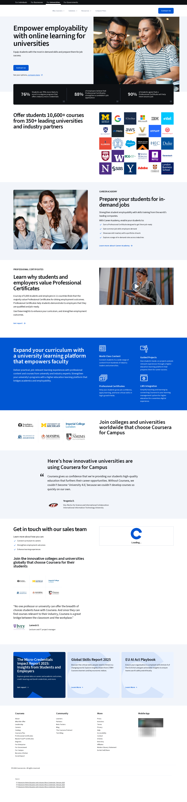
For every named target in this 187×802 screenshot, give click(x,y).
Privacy (99, 727)
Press (99, 719)
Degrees (18, 741)
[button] (58, 11)
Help (98, 730)
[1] (64, 101)
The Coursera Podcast (64, 730)
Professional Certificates (24, 736)
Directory (100, 741)
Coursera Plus (20, 733)
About (17, 719)
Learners (59, 719)
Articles (100, 739)
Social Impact (20, 756)
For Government (21, 747)
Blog (57, 727)
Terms (99, 724)
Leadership (19, 724)
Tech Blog (59, 733)
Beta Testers (61, 724)
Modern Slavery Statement (106, 747)
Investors (100, 721)
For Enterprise (20, 744)
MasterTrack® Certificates (24, 739)
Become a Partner (21, 753)
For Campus (19, 750)
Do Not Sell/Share (103, 750)
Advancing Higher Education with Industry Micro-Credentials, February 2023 (41, 782)
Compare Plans (100, 11)
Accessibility (101, 733)
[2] (117, 101)
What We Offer (20, 721)
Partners (59, 721)
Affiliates (100, 744)
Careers (18, 727)
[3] (171, 101)
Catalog (18, 730)
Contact (100, 736)
